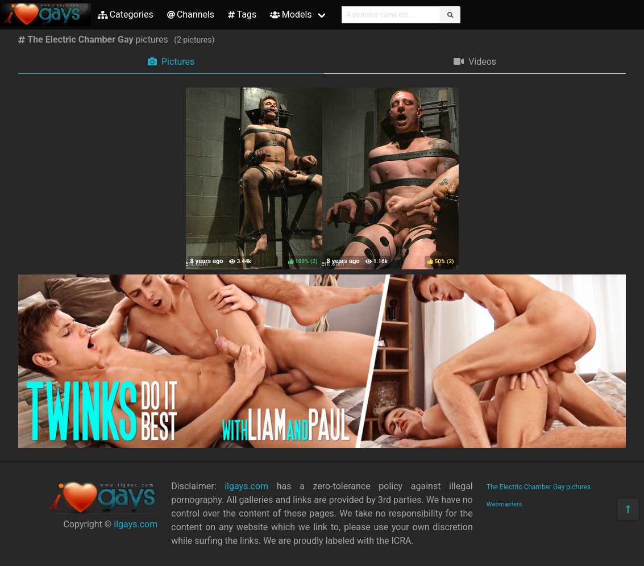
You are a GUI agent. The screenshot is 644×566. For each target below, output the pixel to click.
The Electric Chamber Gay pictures (539, 487)
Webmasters (504, 504)
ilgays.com (135, 524)
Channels (190, 14)
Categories (125, 14)
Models (290, 14)
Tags (242, 14)
